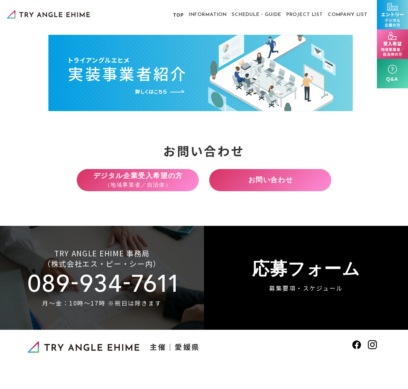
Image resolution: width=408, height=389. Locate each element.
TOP (178, 14)
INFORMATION (208, 14)
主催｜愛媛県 (175, 350)
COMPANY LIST (348, 14)
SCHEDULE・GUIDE (256, 14)
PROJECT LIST (304, 14)
